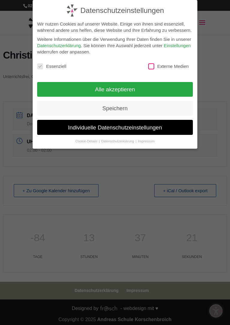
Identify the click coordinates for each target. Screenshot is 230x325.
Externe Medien (168, 65)
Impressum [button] (146, 140)
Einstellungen (177, 44)
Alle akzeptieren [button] (115, 88)
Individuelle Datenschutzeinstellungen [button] (115, 126)
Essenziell (51, 65)
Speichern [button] (115, 107)
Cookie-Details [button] (86, 140)
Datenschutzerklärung (59, 44)
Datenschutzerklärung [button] (118, 140)
